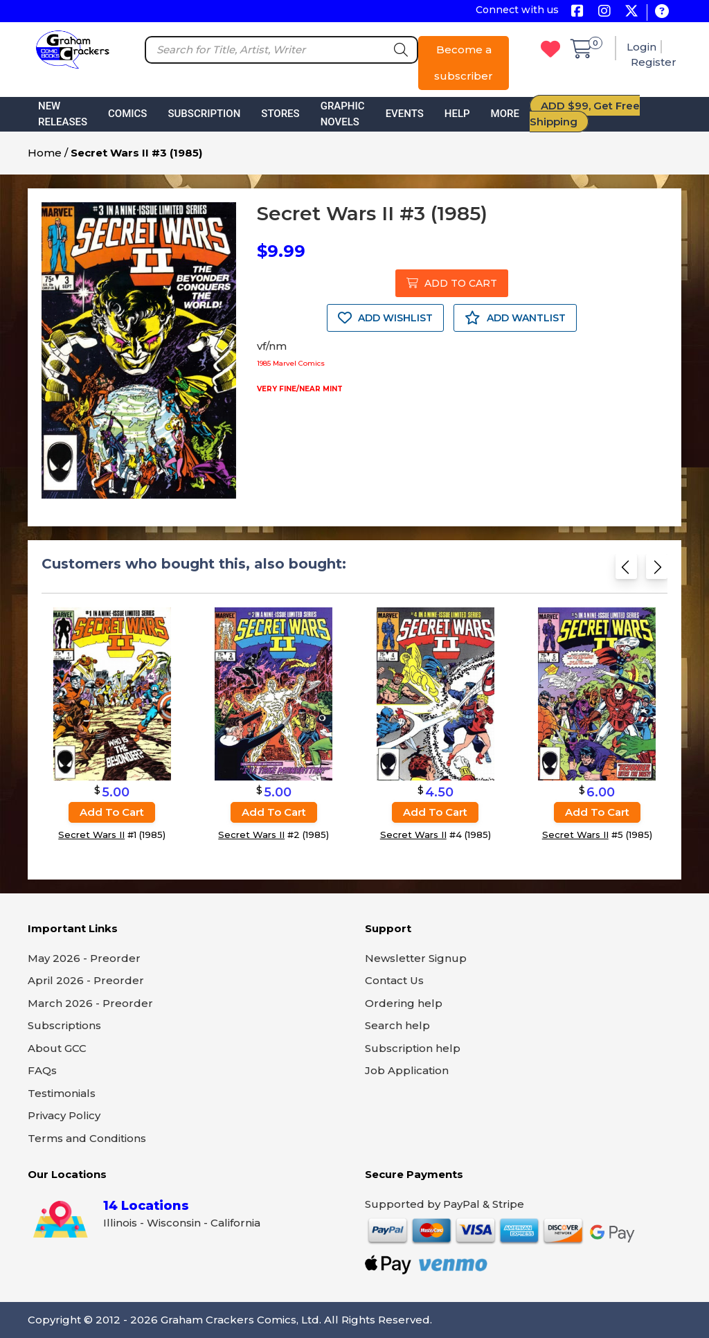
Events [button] (405, 113)
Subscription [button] (204, 113)
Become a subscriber (463, 62)
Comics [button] (127, 113)
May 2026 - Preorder (84, 958)
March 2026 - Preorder (90, 1003)
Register (653, 62)
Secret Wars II (91, 834)
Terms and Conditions (87, 1138)
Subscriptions (64, 1025)
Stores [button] (280, 113)
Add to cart (112, 812)
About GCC (57, 1048)
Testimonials (62, 1093)
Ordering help (403, 1003)
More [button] (505, 113)
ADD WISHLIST (385, 318)
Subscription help (412, 1048)
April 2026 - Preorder (86, 980)
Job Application (407, 1070)
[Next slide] (656, 571)
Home (45, 152)
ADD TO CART (451, 283)
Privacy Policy (64, 1115)
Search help (397, 1025)
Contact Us (394, 980)
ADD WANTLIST (515, 318)
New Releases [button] (62, 114)
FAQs (42, 1070)
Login (641, 46)
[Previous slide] (626, 571)
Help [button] (457, 113)
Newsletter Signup (416, 958)
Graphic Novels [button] (343, 114)
